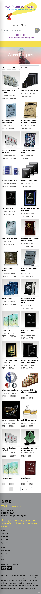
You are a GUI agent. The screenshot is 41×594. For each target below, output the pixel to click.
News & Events (6, 540)
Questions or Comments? (10, 564)
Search (3, 548)
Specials (4, 543)
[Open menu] (36, 44)
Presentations (6, 554)
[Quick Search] (18, 30)
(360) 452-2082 (21, 35)
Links (3, 560)
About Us (4, 534)
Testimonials (5, 557)
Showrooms (5, 551)
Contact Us (5, 537)
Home (3, 531)
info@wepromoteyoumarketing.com (21, 38)
